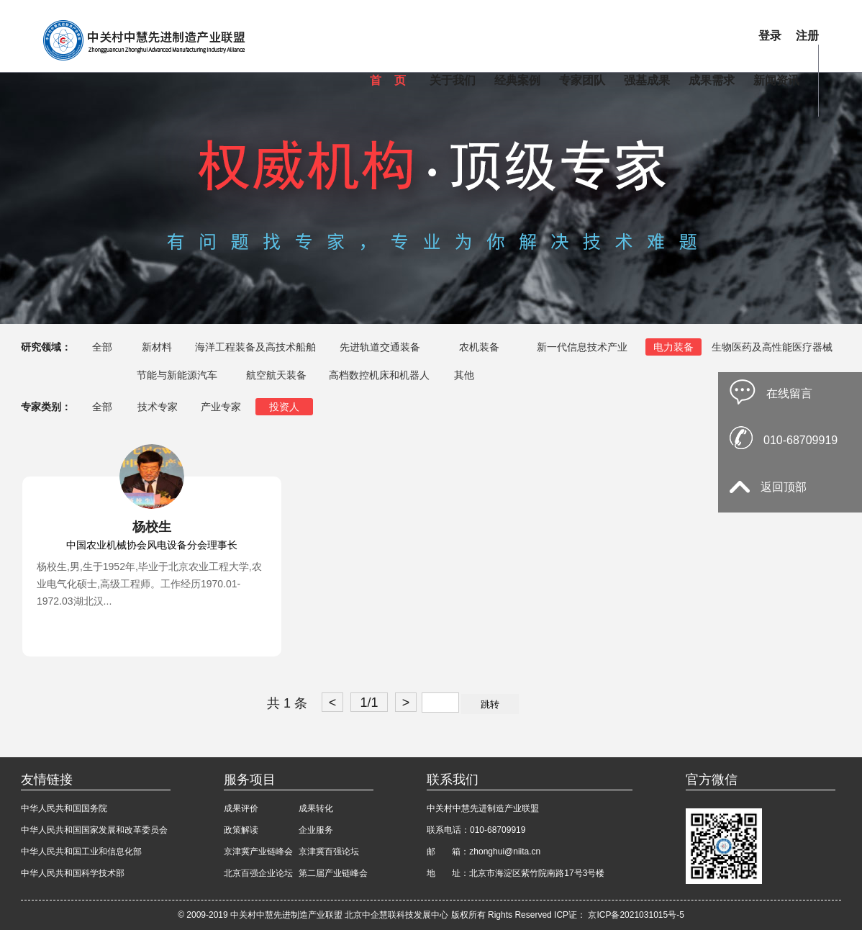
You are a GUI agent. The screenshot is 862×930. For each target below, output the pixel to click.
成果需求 (712, 80)
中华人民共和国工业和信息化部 (81, 852)
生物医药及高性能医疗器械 (772, 347)
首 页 (388, 80)
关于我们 (453, 80)
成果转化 (316, 808)
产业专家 (221, 406)
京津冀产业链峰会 (258, 852)
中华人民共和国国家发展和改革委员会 (94, 830)
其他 (464, 375)
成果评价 (241, 808)
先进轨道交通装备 (380, 347)
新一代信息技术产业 (582, 347)
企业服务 (316, 830)
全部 (102, 347)
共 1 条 (287, 703)
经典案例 (517, 80)
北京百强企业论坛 (258, 873)
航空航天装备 (276, 375)
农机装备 (479, 347)
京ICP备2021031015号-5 (636, 915)
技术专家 (157, 406)
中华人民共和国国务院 (64, 808)
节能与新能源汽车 (177, 375)
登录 (769, 36)
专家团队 (582, 80)
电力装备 (673, 347)
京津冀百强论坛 (329, 852)
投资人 (284, 406)
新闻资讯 (776, 80)
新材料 (157, 347)
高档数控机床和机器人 (379, 375)
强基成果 (647, 80)
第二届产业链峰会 (333, 873)
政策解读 (241, 830)
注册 (807, 36)
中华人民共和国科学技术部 (72, 873)
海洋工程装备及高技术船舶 (255, 347)
